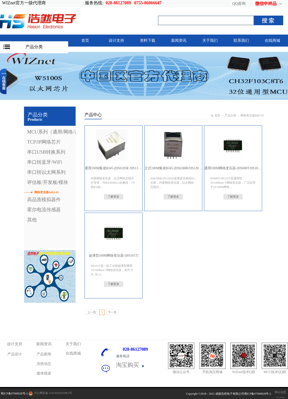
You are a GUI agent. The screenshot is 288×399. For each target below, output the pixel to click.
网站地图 (279, 392)
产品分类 (34, 46)
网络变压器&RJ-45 (252, 115)
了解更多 (113, 196)
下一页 (112, 312)
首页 (85, 40)
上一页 (91, 312)
